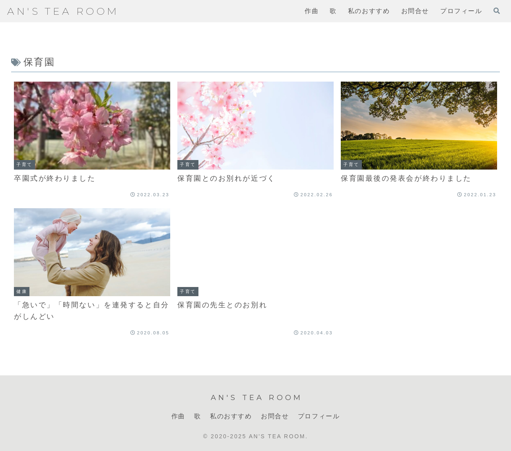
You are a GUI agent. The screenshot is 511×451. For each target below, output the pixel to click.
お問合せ (275, 416)
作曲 (178, 416)
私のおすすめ (231, 416)
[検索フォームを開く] (497, 11)
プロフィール (319, 416)
